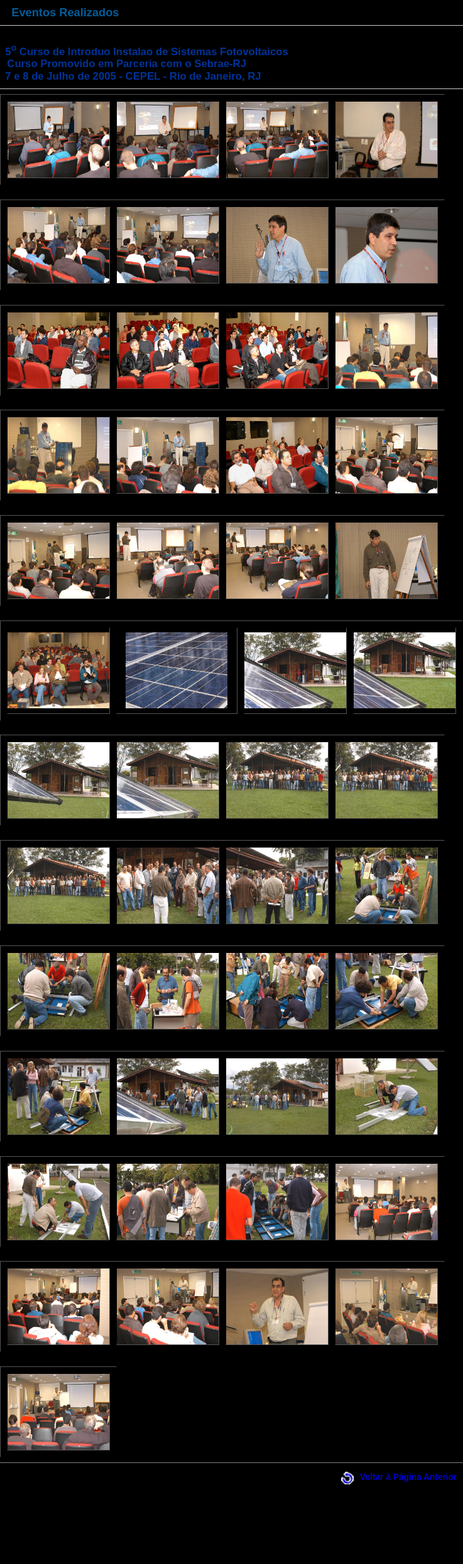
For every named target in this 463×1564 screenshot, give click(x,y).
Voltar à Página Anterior (408, 1477)
